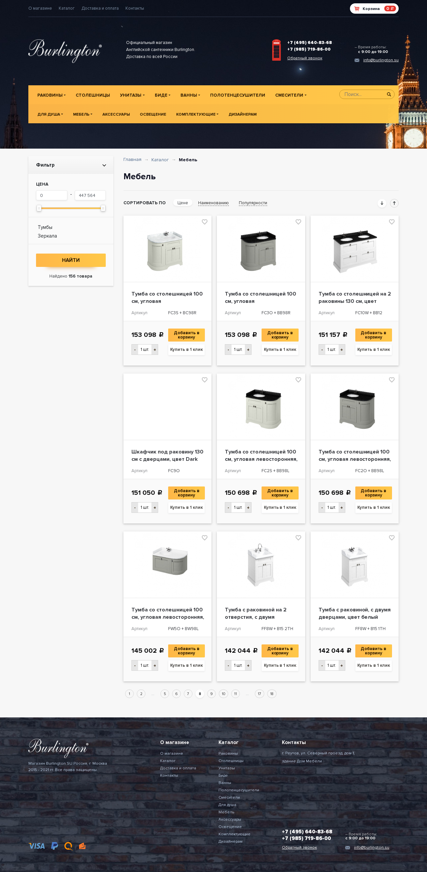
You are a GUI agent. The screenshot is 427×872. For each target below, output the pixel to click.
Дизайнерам (243, 114)
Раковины (50, 95)
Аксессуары (116, 114)
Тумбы (45, 227)
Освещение (153, 114)
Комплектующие (196, 114)
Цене (182, 203)
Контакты (134, 8)
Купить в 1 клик (186, 349)
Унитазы (130, 95)
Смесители (289, 95)
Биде (161, 95)
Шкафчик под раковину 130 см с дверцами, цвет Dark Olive (167, 459)
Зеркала (47, 236)
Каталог (67, 8)
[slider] (39, 208)
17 (259, 694)
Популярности (253, 203)
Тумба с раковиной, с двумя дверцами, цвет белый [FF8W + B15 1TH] (355, 617)
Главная (132, 159)
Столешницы (93, 95)
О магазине (40, 8)
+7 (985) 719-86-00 (309, 49)
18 (272, 694)
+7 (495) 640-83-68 (309, 42)
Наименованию (213, 203)
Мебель (81, 114)
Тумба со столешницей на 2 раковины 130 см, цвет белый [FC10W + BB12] (355, 301)
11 (235, 694)
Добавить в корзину (187, 335)
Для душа (48, 114)
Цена (42, 184)
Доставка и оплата (100, 8)
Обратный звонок (304, 58)
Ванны (188, 95)
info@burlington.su (381, 60)
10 (223, 694)
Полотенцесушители (237, 95)
